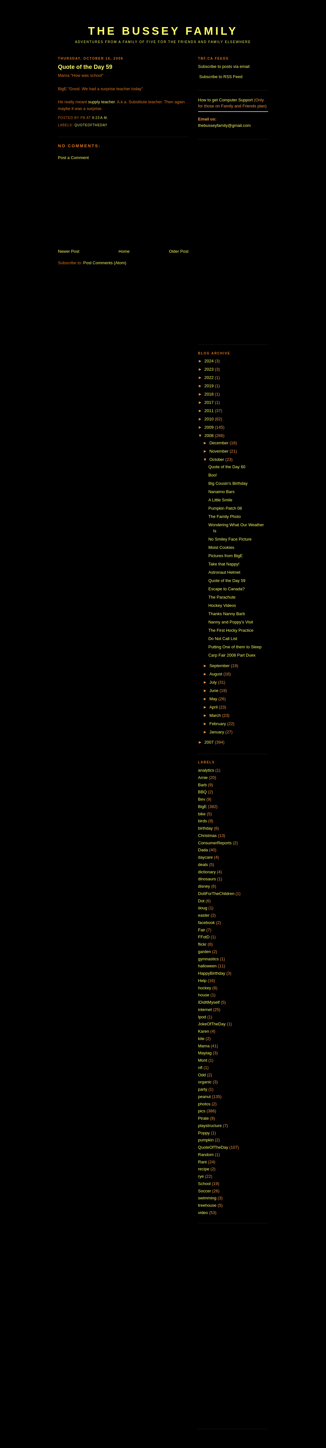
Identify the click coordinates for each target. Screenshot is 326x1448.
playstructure (210, 1125)
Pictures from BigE (225, 555)
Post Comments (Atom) (104, 262)
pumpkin (206, 1140)
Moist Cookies (221, 547)
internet (205, 1009)
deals (203, 864)
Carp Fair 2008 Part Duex (231, 655)
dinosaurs (207, 879)
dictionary (207, 872)
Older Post (178, 251)
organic (205, 1082)
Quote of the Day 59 (85, 67)
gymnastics (208, 959)
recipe (203, 1169)
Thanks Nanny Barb (226, 613)
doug (202, 908)
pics (201, 1111)
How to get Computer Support (225, 100)
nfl (200, 1067)
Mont (202, 1060)
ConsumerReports (215, 842)
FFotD (203, 937)
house (203, 995)
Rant (202, 1162)
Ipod (202, 1017)
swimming (207, 1198)
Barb (202, 784)
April (214, 707)
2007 (209, 742)
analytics (206, 770)
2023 (209, 369)
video (203, 1212)
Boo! (212, 475)
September (220, 665)
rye (201, 1176)
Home (124, 251)
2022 (209, 377)
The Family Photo (224, 516)
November (219, 451)
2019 (209, 385)
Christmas (207, 835)
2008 (209, 435)
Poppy (204, 1133)
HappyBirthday (211, 973)
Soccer (204, 1191)
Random (206, 1154)
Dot (201, 901)
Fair (201, 930)
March (215, 715)
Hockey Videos (222, 605)
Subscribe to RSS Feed (221, 76)
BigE (202, 806)
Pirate (203, 1118)
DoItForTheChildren (216, 893)
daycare (205, 857)
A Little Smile (220, 500)
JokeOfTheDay (212, 1024)
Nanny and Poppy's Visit (230, 622)
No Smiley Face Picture (230, 539)
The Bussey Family (163, 31)
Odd (202, 1075)
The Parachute (221, 597)
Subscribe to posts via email (224, 66)
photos (204, 1104)
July (213, 682)
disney (204, 886)
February (218, 723)
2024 (209, 361)
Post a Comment (73, 157)
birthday (205, 828)
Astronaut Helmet (224, 572)
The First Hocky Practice (230, 630)
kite (201, 1038)
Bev (201, 799)
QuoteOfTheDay (91, 125)
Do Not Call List (222, 638)
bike (202, 813)
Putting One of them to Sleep (234, 646)
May (213, 698)
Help (202, 980)
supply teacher (101, 101)
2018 (209, 394)
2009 (209, 427)
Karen (203, 1031)
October (217, 459)
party (202, 1089)
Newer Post (68, 251)
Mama (203, 1046)
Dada (203, 850)
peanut (204, 1096)
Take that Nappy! (223, 564)
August (216, 674)
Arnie (203, 777)
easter (203, 915)
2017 (209, 402)
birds (202, 821)
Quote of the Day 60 (226, 466)
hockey (204, 988)
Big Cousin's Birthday (227, 483)
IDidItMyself (209, 1002)
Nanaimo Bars (221, 491)
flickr (202, 944)
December (219, 442)
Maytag (205, 1053)
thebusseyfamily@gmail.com (224, 125)
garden (204, 951)
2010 (209, 419)
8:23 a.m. (100, 118)
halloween (207, 966)
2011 (209, 410)
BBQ (202, 791)
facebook (206, 922)
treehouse (207, 1205)
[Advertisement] (174, 15)
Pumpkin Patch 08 (225, 508)
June (214, 690)
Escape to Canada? (226, 588)
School (204, 1183)
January (217, 732)
